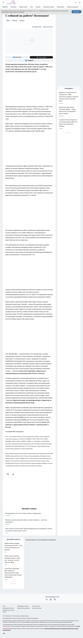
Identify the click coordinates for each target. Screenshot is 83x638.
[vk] (7, 474)
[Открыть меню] (3, 2)
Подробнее (77, 626)
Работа (14, 20)
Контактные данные (36, 608)
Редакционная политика (8, 608)
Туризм (38, 7)
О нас (4, 606)
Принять (76, 12)
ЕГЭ (31, 7)
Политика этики (36, 606)
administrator (48, 27)
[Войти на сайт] (79, 2)
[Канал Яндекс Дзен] (41, 57)
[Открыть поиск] (75, 2)
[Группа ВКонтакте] (17, 57)
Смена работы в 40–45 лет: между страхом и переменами (29, 514)
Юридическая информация (23, 608)
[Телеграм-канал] (29, 60)
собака (22, 20)
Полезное (13, 7)
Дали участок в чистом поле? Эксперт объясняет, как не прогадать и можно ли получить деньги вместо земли (29, 531)
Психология (60, 7)
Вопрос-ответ (23, 7)
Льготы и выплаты (72, 7)
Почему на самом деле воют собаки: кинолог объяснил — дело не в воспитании (29, 522)
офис (8, 20)
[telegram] (13, 474)
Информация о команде (23, 606)
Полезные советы (48, 7)
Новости (5, 7)
